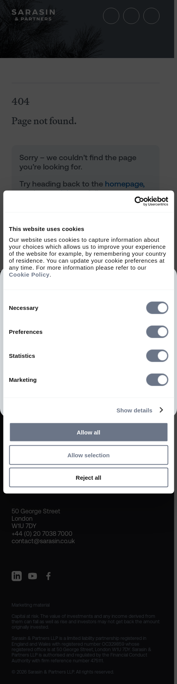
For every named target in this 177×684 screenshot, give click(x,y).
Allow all (88, 432)
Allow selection (88, 454)
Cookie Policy (29, 274)
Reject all (88, 477)
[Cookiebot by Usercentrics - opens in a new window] (134, 202)
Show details (135, 410)
